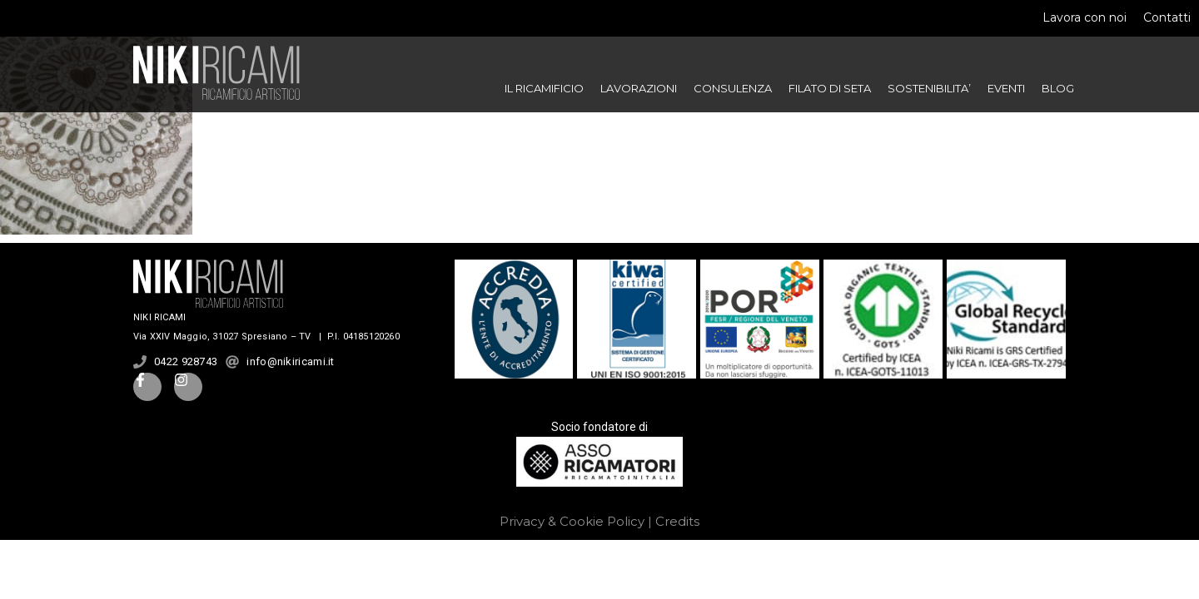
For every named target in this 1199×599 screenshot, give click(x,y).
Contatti (1167, 17)
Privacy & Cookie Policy (572, 521)
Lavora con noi (1084, 17)
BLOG (1058, 88)
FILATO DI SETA (830, 88)
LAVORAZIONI (638, 88)
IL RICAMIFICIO (544, 88)
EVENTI (1006, 88)
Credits (677, 521)
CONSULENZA (733, 88)
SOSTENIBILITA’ (929, 88)
